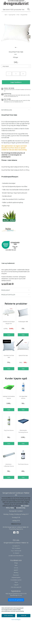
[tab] (16, 110)
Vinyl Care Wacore (9, 430)
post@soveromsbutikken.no (16, 555)
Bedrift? (16, 570)
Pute (17, 15)
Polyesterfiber (23, 15)
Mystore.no (19, 529)
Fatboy (12, 508)
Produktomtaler (8, 295)
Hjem (6, 14)
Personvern (16, 575)
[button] (15, 47)
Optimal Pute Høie (23, 355)
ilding (8, 508)
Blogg (16, 563)
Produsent (5, 290)
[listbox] (16, 66)
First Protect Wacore (23, 464)
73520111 (17, 553)
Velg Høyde (5, 66)
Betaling (16, 572)
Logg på (16, 584)
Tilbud (16, 582)
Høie (15, 54)
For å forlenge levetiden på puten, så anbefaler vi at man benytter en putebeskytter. (13, 155)
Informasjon (6, 110)
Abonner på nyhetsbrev (16, 600)
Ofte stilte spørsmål (16, 587)
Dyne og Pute (11, 15)
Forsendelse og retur (16, 580)
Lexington (26, 506)
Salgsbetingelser (16, 577)
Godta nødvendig (8, 615)
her (4, 90)
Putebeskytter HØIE (23, 321)
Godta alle (23, 615)
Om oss (16, 567)
